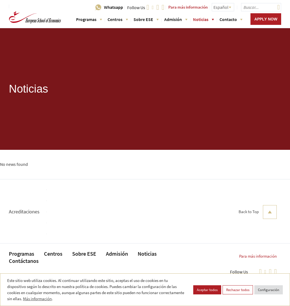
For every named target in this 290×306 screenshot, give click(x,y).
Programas (89, 19)
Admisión (175, 19)
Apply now (265, 19)
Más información (37, 298)
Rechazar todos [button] (237, 289)
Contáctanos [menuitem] (24, 260)
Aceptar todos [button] (207, 289)
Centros (118, 19)
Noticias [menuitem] (147, 253)
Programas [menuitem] (21, 253)
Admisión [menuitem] (117, 253)
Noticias (203, 19)
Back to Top (258, 212)
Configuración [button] (268, 289)
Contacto (231, 19)
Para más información (188, 7)
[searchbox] (261, 7)
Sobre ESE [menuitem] (84, 253)
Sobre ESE (146, 19)
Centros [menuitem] (53, 253)
